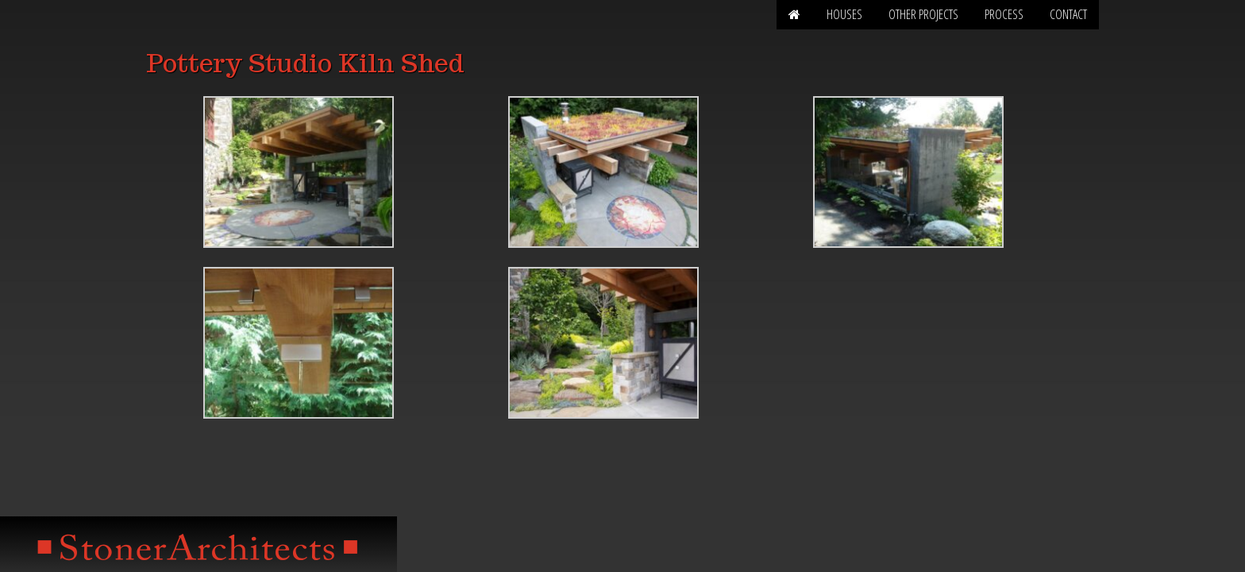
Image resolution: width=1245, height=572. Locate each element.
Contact (1068, 14)
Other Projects (923, 14)
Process (1004, 14)
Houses (844, 14)
